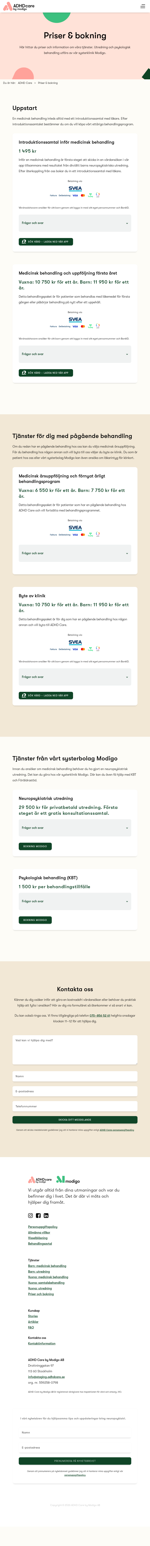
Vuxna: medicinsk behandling (48, 1280)
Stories (33, 1319)
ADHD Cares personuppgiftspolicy (117, 1133)
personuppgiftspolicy (75, 1478)
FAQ (31, 1331)
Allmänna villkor (39, 1235)
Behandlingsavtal (40, 1247)
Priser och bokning (41, 1297)
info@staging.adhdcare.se (46, 1380)
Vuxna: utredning (40, 1292)
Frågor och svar (33, 223)
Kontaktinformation (41, 1346)
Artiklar (33, 1325)
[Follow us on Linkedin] (46, 1218)
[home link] (18, 6)
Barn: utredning (39, 1275)
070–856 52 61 (100, 1019)
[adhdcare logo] (68, 1183)
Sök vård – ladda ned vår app (48, 241)
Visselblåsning (37, 1241)
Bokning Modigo (35, 849)
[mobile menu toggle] (143, 6)
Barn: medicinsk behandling (47, 1269)
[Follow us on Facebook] (38, 1218)
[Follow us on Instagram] (30, 1218)
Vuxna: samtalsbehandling (46, 1286)
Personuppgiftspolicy (42, 1230)
